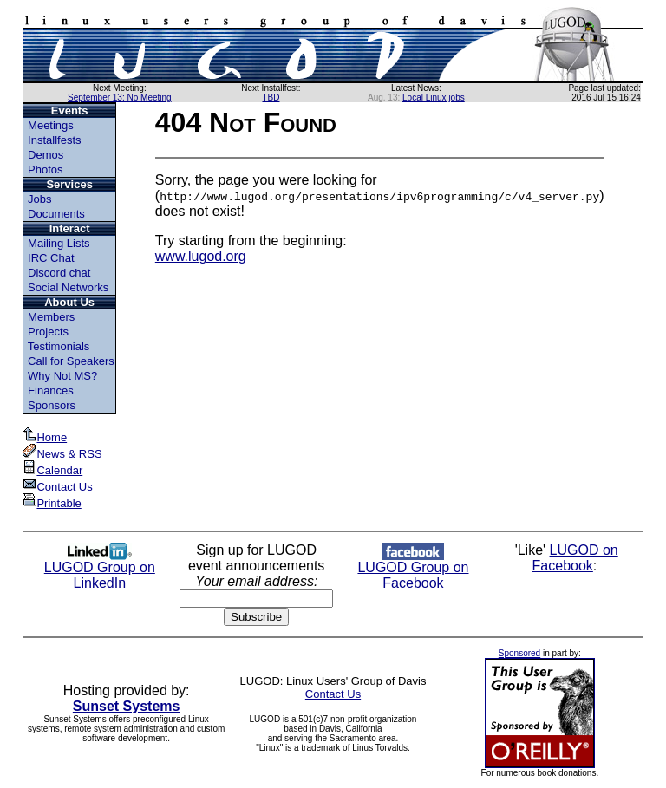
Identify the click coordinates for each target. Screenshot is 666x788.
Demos (45, 154)
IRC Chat (51, 257)
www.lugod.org (200, 256)
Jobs (39, 198)
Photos (45, 169)
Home (45, 437)
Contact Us (58, 486)
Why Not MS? (62, 375)
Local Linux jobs (433, 97)
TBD (270, 97)
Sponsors (51, 405)
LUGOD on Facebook (575, 558)
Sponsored (519, 653)
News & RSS (62, 453)
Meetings (51, 125)
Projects (48, 331)
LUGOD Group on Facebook (412, 569)
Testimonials (59, 346)
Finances (51, 390)
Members (51, 316)
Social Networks (68, 287)
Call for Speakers (71, 361)
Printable (52, 503)
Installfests (54, 140)
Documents (56, 213)
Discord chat (59, 272)
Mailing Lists (59, 243)
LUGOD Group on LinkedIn (99, 569)
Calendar (53, 470)
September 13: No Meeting (120, 97)
